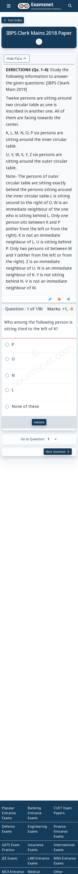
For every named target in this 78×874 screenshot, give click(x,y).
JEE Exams (9, 858)
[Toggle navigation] (8, 6)
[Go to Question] (51, 439)
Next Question (58, 452)
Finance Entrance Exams (61, 831)
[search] (70, 6)
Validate (39, 422)
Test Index (12, 20)
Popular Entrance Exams (9, 813)
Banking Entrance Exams (35, 813)
